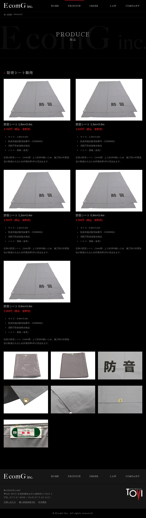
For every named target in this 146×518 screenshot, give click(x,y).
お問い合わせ (10, 502)
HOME (9, 14)
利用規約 (42, 502)
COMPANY (133, 476)
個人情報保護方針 (27, 502)
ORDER (93, 476)
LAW (113, 476)
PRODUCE (74, 476)
